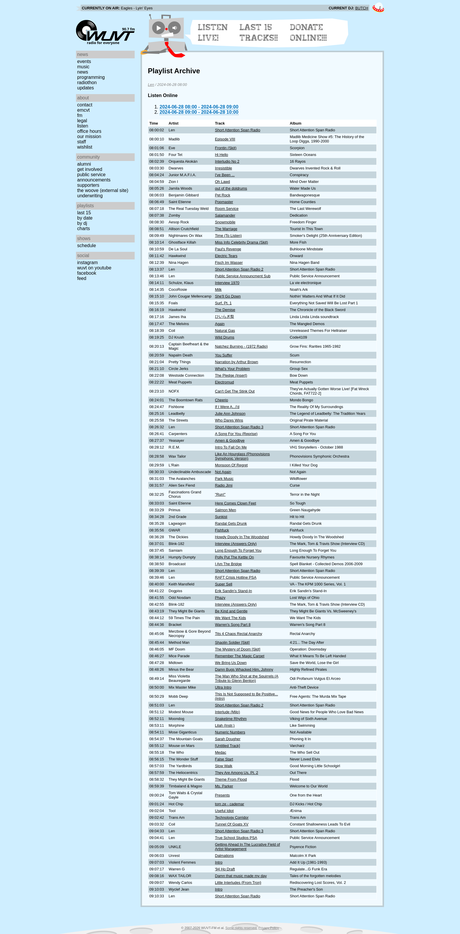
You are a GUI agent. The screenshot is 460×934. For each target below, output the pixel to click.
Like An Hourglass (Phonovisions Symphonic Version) (242, 456)
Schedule (86, 245)
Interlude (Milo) (227, 712)
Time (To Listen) (228, 235)
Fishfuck (222, 530)
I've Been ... (225, 175)
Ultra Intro (223, 687)
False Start (224, 759)
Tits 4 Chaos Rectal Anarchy (238, 633)
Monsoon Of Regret (231, 465)
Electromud (224, 382)
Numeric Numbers (230, 732)
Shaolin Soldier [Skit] (232, 642)
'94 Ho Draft (225, 869)
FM (79, 115)
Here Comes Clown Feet (235, 503)
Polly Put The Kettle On (234, 557)
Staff (81, 141)
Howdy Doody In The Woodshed (242, 537)
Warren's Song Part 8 (233, 624)
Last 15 (84, 212)
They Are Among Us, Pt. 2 (236, 772)
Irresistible (223, 168)
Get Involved (89, 169)
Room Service (227, 208)
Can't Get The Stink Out (235, 391)
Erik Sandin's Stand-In (233, 591)
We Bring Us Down (231, 662)
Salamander (225, 215)
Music (83, 66)
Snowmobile (225, 222)
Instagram (87, 262)
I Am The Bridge (228, 564)
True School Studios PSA (236, 837)
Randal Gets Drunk (231, 523)
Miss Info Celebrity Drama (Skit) (241, 242)
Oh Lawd (222, 181)
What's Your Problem (232, 368)
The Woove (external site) (102, 190)
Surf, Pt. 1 (223, 303)
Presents (222, 795)
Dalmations (224, 855)
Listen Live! (213, 32)
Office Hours (89, 131)
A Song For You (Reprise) (236, 434)
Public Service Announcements (94, 177)
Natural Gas (225, 330)
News (82, 71)
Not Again (223, 472)
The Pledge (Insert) (231, 375)
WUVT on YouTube (94, 267)
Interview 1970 (227, 283)
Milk (218, 289)
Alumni (84, 164)
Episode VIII (225, 139)
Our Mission (89, 136)
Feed (81, 278)
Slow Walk (223, 766)
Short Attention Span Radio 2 (239, 269)
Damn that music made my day (241, 876)
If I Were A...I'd (227, 407)
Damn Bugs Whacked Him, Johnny (244, 669)
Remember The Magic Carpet (239, 656)
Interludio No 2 (227, 161)
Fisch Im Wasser (229, 262)
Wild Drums (224, 337)
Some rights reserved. (241, 928)
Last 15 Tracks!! (259, 32)
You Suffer (223, 355)
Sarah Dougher (228, 739)
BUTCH (361, 8)
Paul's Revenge (228, 249)
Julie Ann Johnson (230, 413)
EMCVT (83, 110)
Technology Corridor (232, 817)
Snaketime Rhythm (231, 718)
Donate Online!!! (308, 32)
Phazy (220, 597)
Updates (85, 87)
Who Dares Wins (229, 420)
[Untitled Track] (227, 745)
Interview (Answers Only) (236, 543)
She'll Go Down (228, 296)
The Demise (225, 310)
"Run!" (220, 494)
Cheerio (221, 400)
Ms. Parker (224, 786)
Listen (82, 125)
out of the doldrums (231, 188)
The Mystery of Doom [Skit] (237, 649)
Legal (82, 120)
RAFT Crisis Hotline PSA (235, 577)
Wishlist (84, 147)
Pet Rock (222, 195)
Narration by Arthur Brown (236, 362)
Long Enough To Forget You (238, 550)
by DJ (82, 223)
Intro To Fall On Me (231, 447)
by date (84, 217)
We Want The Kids (230, 618)
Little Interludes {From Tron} (238, 882)
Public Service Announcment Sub (242, 276)
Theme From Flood (231, 779)
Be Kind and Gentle (231, 611)
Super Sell (223, 584)
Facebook (86, 273)
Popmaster (224, 202)
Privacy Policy (268, 928)
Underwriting (90, 195)
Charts (83, 228)
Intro (219, 862)
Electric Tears (226, 256)
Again (220, 324)
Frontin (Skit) (225, 148)
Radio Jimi (224, 485)
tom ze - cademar (229, 804)
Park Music (224, 478)
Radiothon (87, 82)
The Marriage (226, 229)
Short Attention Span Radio (237, 130)
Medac (220, 752)
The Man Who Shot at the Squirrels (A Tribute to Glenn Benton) (246, 678)
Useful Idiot (224, 811)
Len (151, 84)
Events (84, 61)
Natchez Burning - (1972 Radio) (241, 346)
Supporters (88, 185)
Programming (91, 77)
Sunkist (221, 516)
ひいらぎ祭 (224, 316)
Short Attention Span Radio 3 (239, 427)
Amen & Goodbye (230, 440)
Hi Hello (221, 154)
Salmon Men (225, 510)
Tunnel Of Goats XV (231, 824)
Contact (84, 104)
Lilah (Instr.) (225, 725)
